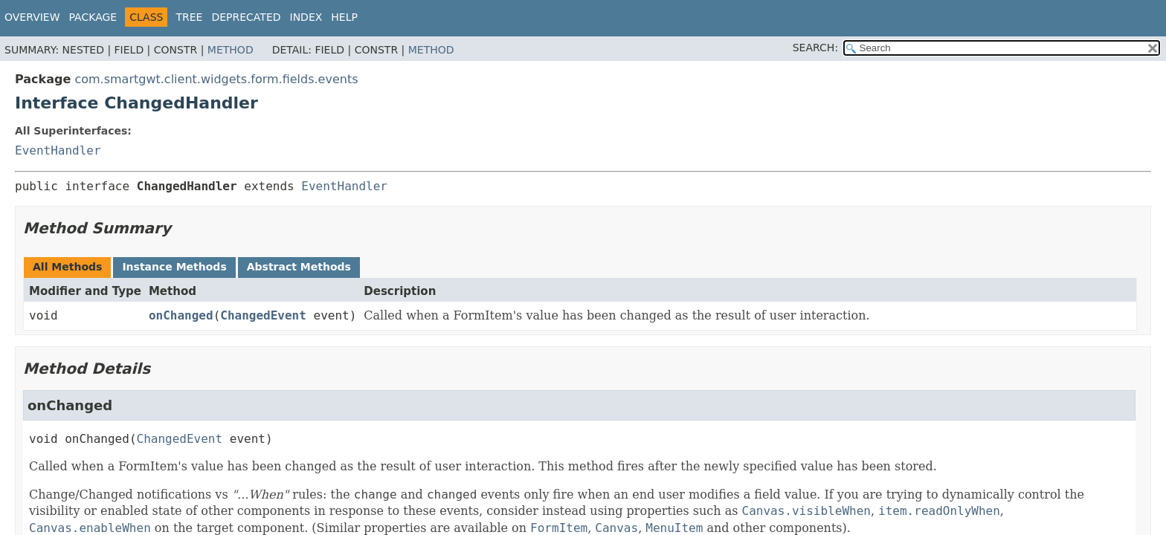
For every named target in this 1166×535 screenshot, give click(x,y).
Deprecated (245, 17)
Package (93, 17)
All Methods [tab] (67, 267)
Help (344, 17)
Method (230, 50)
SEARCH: (815, 48)
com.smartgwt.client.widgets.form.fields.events (216, 79)
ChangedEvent (263, 315)
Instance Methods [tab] (174, 267)
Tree (188, 17)
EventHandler (58, 150)
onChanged (181, 315)
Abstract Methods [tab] (299, 267)
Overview (32, 17)
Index (306, 17)
